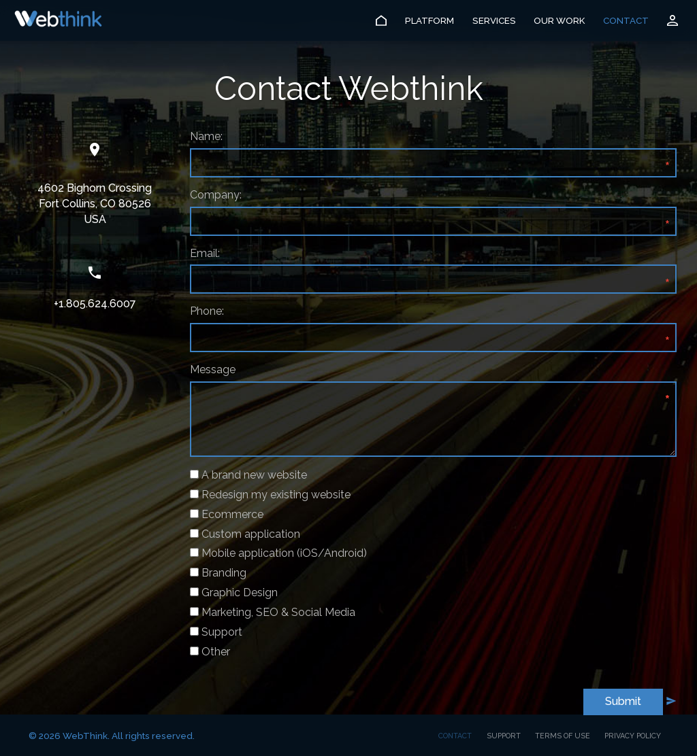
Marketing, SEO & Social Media (278, 612)
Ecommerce (232, 514)
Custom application (250, 534)
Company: (216, 194)
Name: (206, 136)
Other (215, 651)
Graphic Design (239, 592)
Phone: (207, 311)
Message (213, 369)
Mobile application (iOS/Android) (284, 553)
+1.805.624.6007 (95, 303)
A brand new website (254, 474)
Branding (223, 572)
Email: (205, 253)
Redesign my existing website (276, 494)
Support (221, 631)
